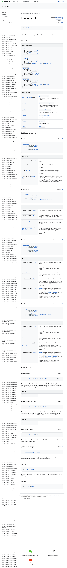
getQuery (41, 121)
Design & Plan (26, 1)
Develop (31, 13)
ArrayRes (34, 53)
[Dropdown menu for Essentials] (19, 1)
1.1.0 (62, 20)
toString (41, 126)
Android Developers (25, 13)
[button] (8, 23)
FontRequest (29, 27)
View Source (58, 19)
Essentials (15, 1)
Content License (54, 495)
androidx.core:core (59, 17)
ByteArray (48, 63)
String (36, 50)
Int (38, 53)
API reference (5, 6)
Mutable (34, 63)
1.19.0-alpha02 (60, 239)
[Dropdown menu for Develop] (39, 1)
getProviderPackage (44, 115)
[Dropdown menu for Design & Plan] (30, 1)
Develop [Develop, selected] (36, 1)
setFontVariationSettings (51, 292)
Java (62, 22)
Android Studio (61, 1)
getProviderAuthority (44, 109)
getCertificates (43, 96)
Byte (31, 97)
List (37, 63)
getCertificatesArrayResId (46, 103)
